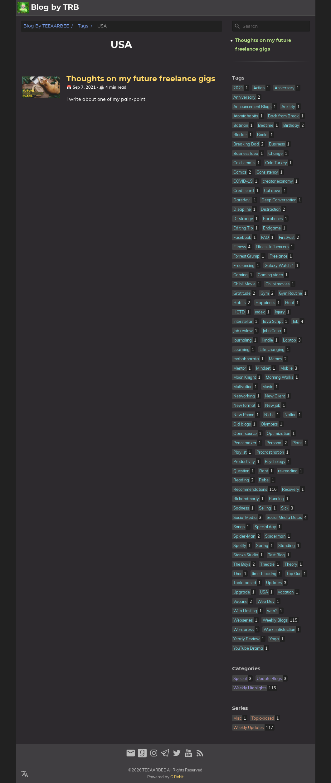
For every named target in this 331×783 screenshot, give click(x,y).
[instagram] (154, 756)
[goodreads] (143, 756)
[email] (131, 756)
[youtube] (189, 756)
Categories (246, 668)
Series (240, 708)
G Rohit (176, 776)
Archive (277, 7)
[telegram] (166, 756)
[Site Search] (275, 26)
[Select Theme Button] (208, 7)
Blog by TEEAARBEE (46, 26)
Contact (302, 7)
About (254, 7)
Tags (83, 26)
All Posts (229, 7)
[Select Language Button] (24, 774)
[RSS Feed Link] (200, 756)
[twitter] (177, 756)
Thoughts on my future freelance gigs (140, 79)
